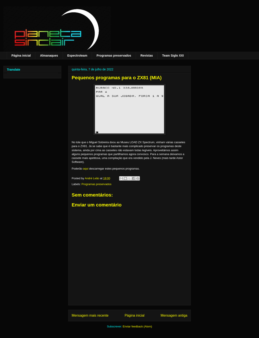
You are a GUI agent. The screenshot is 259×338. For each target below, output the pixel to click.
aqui (85, 168)
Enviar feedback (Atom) (137, 326)
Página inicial (21, 55)
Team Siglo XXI (173, 55)
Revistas (147, 55)
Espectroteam (77, 55)
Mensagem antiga (174, 315)
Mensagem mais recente (90, 315)
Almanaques (49, 55)
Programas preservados (113, 55)
